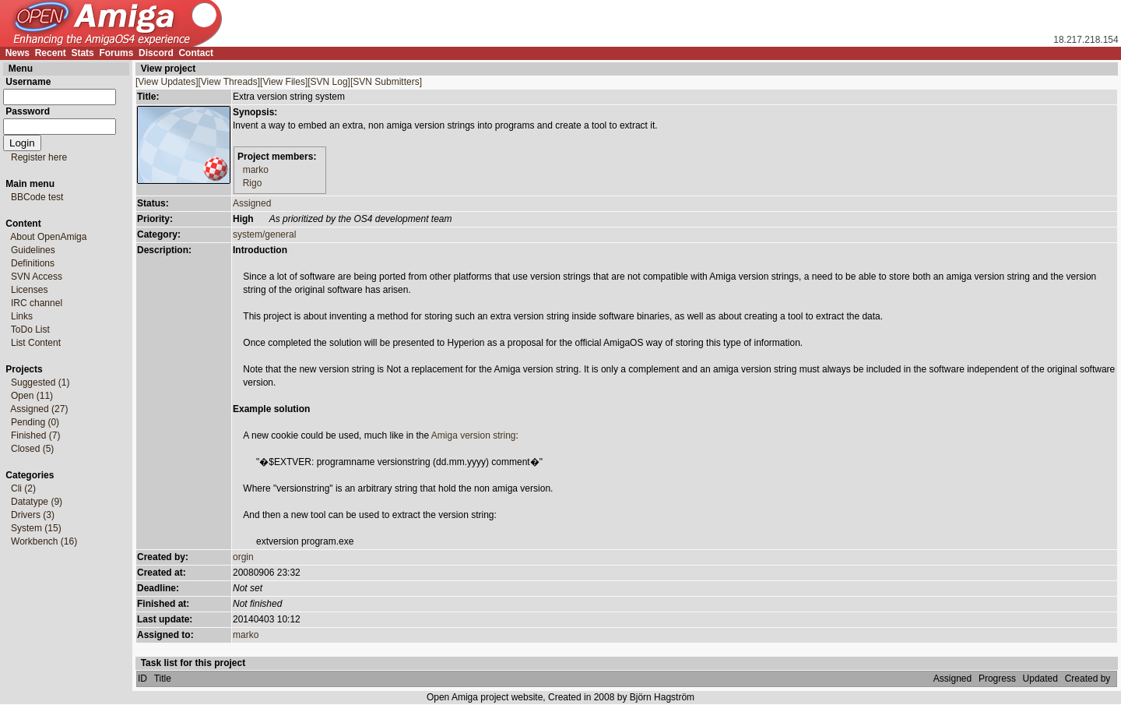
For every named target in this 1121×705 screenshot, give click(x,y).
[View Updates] (167, 81)
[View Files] (283, 81)
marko (256, 169)
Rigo (252, 183)
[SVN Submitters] (386, 81)
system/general (264, 234)
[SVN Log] (328, 81)
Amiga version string (473, 435)
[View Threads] (230, 81)
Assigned (252, 203)
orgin (243, 557)
